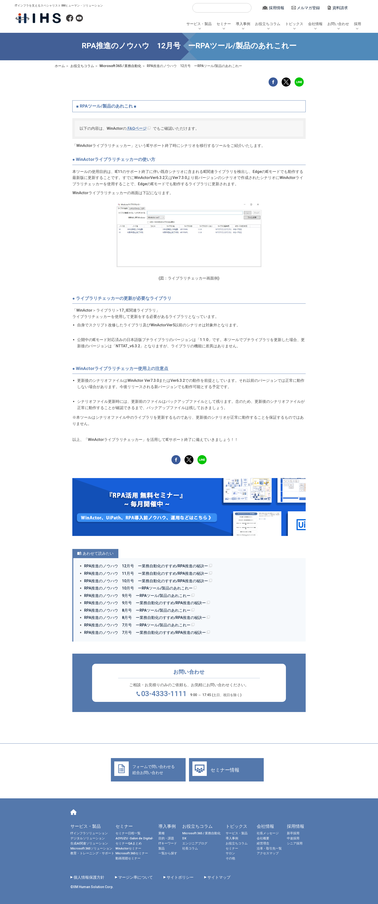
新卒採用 (293, 833)
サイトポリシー (180, 877)
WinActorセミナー (128, 848)
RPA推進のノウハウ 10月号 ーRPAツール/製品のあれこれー (138, 588)
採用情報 (276, 8)
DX (184, 838)
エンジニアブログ (194, 843)
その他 (230, 858)
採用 (357, 24)
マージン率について (135, 877)
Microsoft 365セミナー (131, 853)
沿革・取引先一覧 (269, 848)
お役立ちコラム (267, 24)
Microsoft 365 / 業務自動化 (201, 833)
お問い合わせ (338, 24)
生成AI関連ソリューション (89, 843)
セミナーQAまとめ (128, 843)
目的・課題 (166, 838)
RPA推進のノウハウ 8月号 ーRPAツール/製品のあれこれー (137, 610)
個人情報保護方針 (89, 877)
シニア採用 (295, 843)
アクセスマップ (268, 853)
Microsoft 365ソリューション (91, 848)
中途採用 (293, 838)
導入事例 (243, 24)
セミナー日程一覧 (128, 833)
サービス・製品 (199, 24)
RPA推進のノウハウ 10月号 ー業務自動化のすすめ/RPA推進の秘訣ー (146, 581)
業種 (161, 833)
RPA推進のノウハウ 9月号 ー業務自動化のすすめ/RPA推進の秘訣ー (145, 603)
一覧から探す (167, 853)
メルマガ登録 (308, 8)
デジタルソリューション (87, 838)
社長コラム (190, 848)
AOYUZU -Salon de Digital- (134, 838)
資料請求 (340, 8)
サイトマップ (218, 877)
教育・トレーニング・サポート (92, 853)
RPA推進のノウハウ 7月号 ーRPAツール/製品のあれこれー (137, 625)
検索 (198, 8)
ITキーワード (167, 843)
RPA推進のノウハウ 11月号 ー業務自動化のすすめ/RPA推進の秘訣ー (146, 573)
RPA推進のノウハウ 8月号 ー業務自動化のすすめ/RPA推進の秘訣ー (145, 617)
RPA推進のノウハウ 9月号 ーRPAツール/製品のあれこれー (137, 595)
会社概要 (263, 838)
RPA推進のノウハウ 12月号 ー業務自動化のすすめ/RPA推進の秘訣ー (146, 566)
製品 (161, 848)
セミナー (223, 24)
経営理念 (263, 843)
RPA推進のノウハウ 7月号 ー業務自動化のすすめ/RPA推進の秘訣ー (145, 632)
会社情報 (315, 24)
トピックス (294, 24)
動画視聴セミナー (128, 858)
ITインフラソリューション (89, 833)
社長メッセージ (268, 833)
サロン (230, 853)
